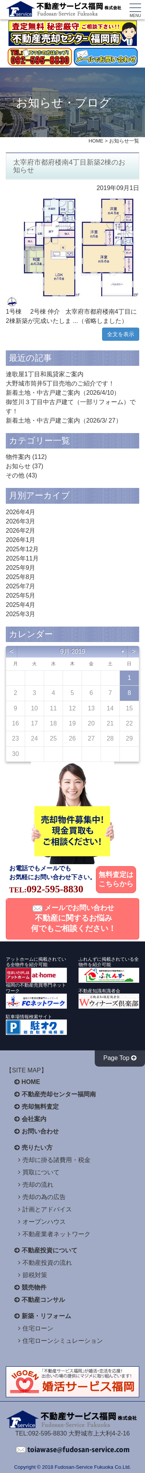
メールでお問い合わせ (73, 918)
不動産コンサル (43, 1299)
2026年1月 (21, 540)
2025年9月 (21, 567)
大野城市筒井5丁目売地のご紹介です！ (60, 383)
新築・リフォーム (46, 1316)
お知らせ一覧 (124, 141)
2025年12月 (22, 549)
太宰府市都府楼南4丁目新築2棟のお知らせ (69, 166)
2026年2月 (21, 530)
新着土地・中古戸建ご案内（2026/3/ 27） (64, 420)
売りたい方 (37, 1147)
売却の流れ (37, 1184)
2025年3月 (21, 614)
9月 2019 (72, 651)
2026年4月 (21, 512)
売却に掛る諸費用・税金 (56, 1160)
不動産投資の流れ (47, 1262)
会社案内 (34, 1119)
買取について (41, 1172)
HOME (96, 141)
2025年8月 (21, 577)
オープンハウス (44, 1221)
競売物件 (34, 1287)
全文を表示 (120, 334)
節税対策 (34, 1275)
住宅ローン (37, 1328)
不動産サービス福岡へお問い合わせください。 (73, 1450)
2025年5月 (21, 595)
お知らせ (18, 466)
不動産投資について (49, 1250)
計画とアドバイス (47, 1209)
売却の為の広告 (44, 1197)
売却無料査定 (40, 1106)
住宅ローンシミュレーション (62, 1340)
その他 (15, 475)
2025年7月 (21, 586)
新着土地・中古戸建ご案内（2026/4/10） (63, 392)
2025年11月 (22, 558)
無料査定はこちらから (116, 879)
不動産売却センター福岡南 (59, 1094)
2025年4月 (21, 604)
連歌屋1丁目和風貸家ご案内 (45, 374)
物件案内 (18, 457)
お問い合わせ (40, 1131)
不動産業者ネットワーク (56, 1234)
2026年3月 (21, 521)
